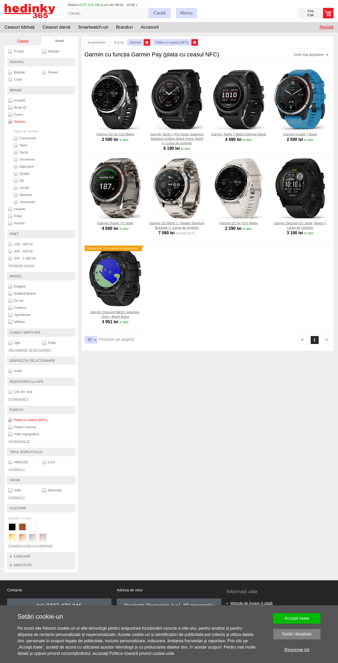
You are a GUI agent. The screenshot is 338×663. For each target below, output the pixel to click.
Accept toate (297, 618)
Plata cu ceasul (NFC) (27, 420)
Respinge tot (296, 649)
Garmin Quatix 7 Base (300, 134)
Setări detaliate (297, 634)
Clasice (23, 41)
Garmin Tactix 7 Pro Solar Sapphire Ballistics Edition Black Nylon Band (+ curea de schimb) (177, 138)
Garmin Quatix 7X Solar (115, 223)
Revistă (327, 27)
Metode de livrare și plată (251, 603)
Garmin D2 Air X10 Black (115, 134)
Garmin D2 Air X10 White (238, 223)
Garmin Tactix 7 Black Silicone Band (238, 134)
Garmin (16, 122)
